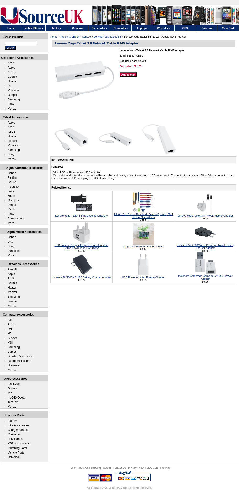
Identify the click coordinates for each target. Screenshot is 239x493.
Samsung (14, 99)
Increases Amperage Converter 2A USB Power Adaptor (205, 276)
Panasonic (14, 250)
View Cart (152, 467)
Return (107, 467)
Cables (12, 351)
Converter (14, 434)
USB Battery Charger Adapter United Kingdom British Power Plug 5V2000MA (82, 245)
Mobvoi (12, 292)
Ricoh (11, 209)
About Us (83, 467)
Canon (12, 173)
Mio (10, 393)
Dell (10, 329)
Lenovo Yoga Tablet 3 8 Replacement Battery (81, 214)
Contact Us (119, 467)
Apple (11, 67)
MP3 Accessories (19, 443)
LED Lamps (15, 439)
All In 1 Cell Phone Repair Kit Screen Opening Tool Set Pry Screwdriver (143, 214)
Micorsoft (13, 145)
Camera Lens (16, 218)
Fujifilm (12, 177)
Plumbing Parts (17, 448)
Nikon (11, 195)
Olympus (13, 200)
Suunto (12, 301)
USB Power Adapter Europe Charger (143, 276)
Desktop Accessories (21, 356)
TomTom (13, 402)
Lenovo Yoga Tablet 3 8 (107, 36)
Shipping (96, 467)
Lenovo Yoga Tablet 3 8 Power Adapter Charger (205, 214)
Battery (12, 420)
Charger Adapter (18, 430)
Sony (11, 104)
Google (12, 76)
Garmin (12, 283)
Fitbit (11, 278)
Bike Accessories (18, 425)
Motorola (13, 90)
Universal (14, 365)
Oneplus (13, 95)
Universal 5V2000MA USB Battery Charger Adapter (81, 276)
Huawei (12, 81)
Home (53, 36)
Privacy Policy (136, 467)
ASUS (12, 72)
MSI (10, 342)
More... (12, 108)
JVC (10, 241)
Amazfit (12, 269)
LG (9, 86)
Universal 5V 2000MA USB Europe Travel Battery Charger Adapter (205, 245)
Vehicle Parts (16, 452)
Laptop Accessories (20, 360)
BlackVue (14, 384)
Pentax (12, 205)
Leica (11, 191)
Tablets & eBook (69, 36)
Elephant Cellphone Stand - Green (143, 245)
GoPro (12, 182)
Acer (11, 63)
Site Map (165, 467)
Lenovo (86, 36)
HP (10, 333)
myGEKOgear (17, 397)
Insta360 (13, 186)
